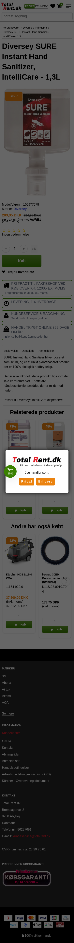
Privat (26, 481)
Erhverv (45, 481)
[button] (10, 471)
